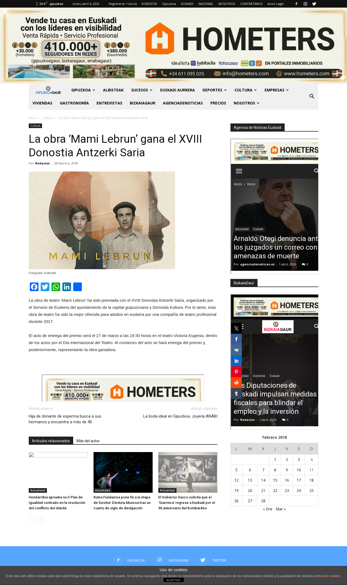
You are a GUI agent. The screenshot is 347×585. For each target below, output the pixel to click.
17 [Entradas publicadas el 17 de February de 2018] (299, 480)
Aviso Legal (276, 4)
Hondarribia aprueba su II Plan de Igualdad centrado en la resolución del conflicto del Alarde (57, 502)
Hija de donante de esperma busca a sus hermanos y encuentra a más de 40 (65, 419)
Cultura (245, 90)
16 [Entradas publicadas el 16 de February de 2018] (287, 480)
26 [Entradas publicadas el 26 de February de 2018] (236, 500)
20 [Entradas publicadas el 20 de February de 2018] (250, 490)
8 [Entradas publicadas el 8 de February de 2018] (275, 469)
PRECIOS (218, 103)
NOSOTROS (227, 4)
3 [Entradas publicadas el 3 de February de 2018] (299, 459)
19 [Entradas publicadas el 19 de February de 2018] (236, 490)
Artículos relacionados (51, 441)
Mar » (281, 508)
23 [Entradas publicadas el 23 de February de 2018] (287, 490)
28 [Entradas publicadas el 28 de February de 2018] (263, 500)
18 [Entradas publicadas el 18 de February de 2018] (311, 480)
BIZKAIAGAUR (142, 103)
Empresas (277, 90)
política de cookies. (327, 576)
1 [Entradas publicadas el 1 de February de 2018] (275, 459)
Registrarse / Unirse (123, 4)
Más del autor (88, 441)
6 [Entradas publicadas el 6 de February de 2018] (250, 469)
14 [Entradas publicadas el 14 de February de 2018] (263, 480)
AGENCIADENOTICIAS (183, 103)
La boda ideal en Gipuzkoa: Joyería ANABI (180, 416)
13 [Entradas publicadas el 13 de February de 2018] (250, 480)
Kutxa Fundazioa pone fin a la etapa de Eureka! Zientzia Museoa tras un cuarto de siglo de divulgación (122, 502)
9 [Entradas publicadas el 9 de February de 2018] (287, 469)
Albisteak (113, 90)
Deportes (215, 90)
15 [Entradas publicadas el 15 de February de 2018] (275, 480)
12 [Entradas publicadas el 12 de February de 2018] (236, 480)
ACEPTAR (173, 580)
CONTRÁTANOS (251, 4)
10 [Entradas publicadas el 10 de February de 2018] (299, 469)
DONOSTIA (149, 4)
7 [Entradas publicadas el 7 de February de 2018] (263, 469)
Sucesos (141, 90)
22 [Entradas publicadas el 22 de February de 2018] (275, 490)
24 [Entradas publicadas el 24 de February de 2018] (299, 490)
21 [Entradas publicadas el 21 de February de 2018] (263, 490)
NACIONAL (205, 4)
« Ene (267, 508)
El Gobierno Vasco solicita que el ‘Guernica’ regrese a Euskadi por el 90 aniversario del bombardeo (186, 502)
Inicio (33, 118)
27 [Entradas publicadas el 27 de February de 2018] (250, 500)
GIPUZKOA (83, 90)
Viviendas (42, 103)
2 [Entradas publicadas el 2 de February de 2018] (287, 459)
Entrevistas (109, 103)
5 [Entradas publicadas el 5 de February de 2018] (236, 469)
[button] (311, 96)
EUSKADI (187, 4)
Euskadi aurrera (177, 90)
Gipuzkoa (169, 4)
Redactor (42, 163)
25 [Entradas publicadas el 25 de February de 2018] (311, 490)
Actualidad (37, 490)
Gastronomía (74, 103)
